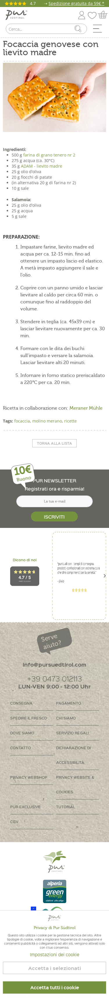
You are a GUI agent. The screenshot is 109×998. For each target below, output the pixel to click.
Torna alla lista (54, 443)
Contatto (20, 747)
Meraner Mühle (86, 408)
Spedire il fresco (28, 717)
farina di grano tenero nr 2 (49, 155)
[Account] (82, 14)
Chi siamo (66, 717)
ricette (70, 421)
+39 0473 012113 (54, 678)
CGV (14, 821)
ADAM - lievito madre (41, 166)
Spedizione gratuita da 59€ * (76, 3)
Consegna (21, 702)
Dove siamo (22, 732)
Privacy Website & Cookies (75, 784)
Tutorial (65, 806)
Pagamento (68, 702)
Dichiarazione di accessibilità (73, 755)
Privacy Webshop (28, 777)
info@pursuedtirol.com (54, 664)
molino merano (47, 421)
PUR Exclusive (25, 806)
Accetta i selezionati (54, 968)
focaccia (22, 421)
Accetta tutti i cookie (54, 987)
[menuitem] (99, 30)
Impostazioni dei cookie (54, 954)
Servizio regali (72, 732)
